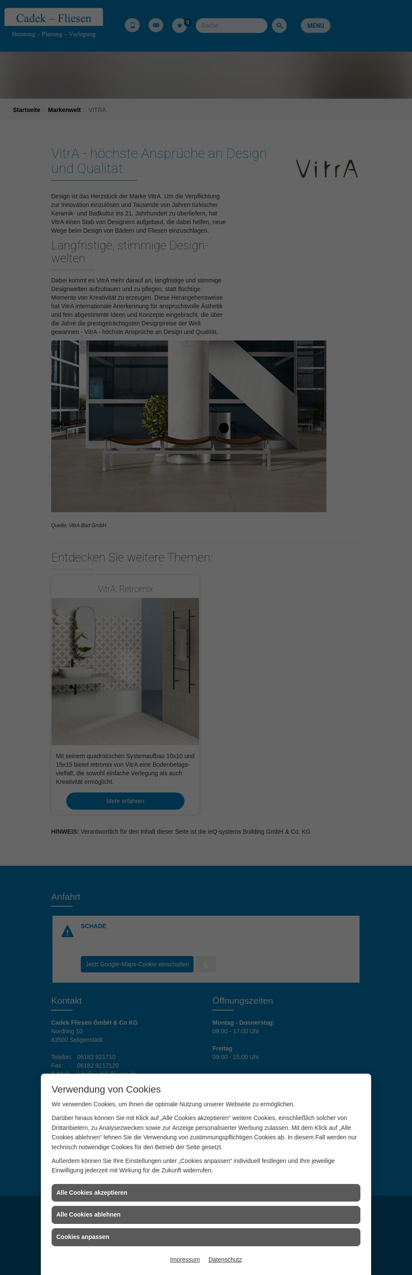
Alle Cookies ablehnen (88, 1214)
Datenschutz (225, 1259)
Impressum (185, 1259)
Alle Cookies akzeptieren (91, 1192)
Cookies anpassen (82, 1236)
